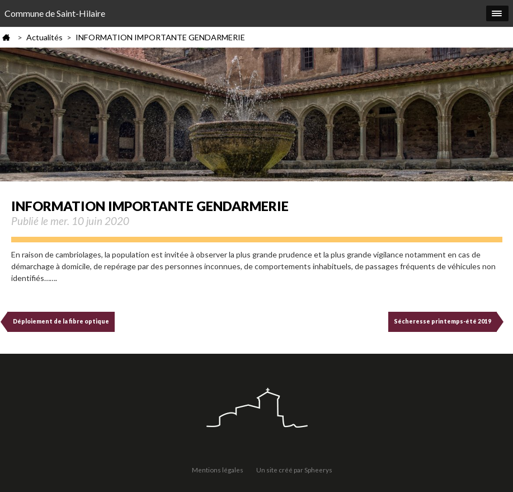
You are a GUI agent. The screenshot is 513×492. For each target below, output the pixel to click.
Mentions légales (217, 470)
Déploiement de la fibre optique (61, 321)
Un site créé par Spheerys (294, 470)
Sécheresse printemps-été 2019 (442, 321)
